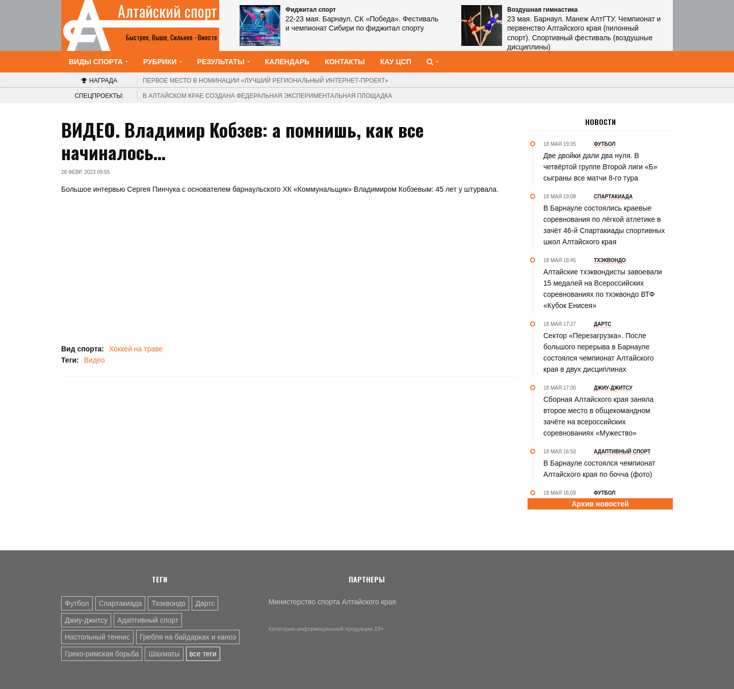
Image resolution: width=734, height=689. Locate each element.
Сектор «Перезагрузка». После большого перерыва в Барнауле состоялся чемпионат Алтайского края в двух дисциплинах (598, 352)
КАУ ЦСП (395, 62)
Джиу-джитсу (86, 620)
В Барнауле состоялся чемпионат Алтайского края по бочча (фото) (599, 468)
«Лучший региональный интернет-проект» (265, 80)
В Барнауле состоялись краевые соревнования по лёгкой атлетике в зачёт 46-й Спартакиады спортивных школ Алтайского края (604, 225)
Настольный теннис (97, 637)
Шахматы (163, 654)
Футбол (77, 603)
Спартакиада (120, 603)
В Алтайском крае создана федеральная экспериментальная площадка (267, 95)
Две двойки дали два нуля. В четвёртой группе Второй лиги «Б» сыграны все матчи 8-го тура (600, 166)
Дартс (205, 603)
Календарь (287, 62)
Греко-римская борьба (102, 654)
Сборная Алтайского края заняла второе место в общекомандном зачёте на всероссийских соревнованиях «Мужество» (598, 416)
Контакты (344, 62)
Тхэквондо (168, 603)
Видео (94, 360)
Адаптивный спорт (147, 620)
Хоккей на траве (136, 349)
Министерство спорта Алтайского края (332, 602)
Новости (600, 121)
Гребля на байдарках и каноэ (188, 637)
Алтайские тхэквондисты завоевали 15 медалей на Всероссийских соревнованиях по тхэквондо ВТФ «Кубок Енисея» (602, 289)
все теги (203, 654)
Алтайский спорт (167, 11)
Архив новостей (599, 504)
